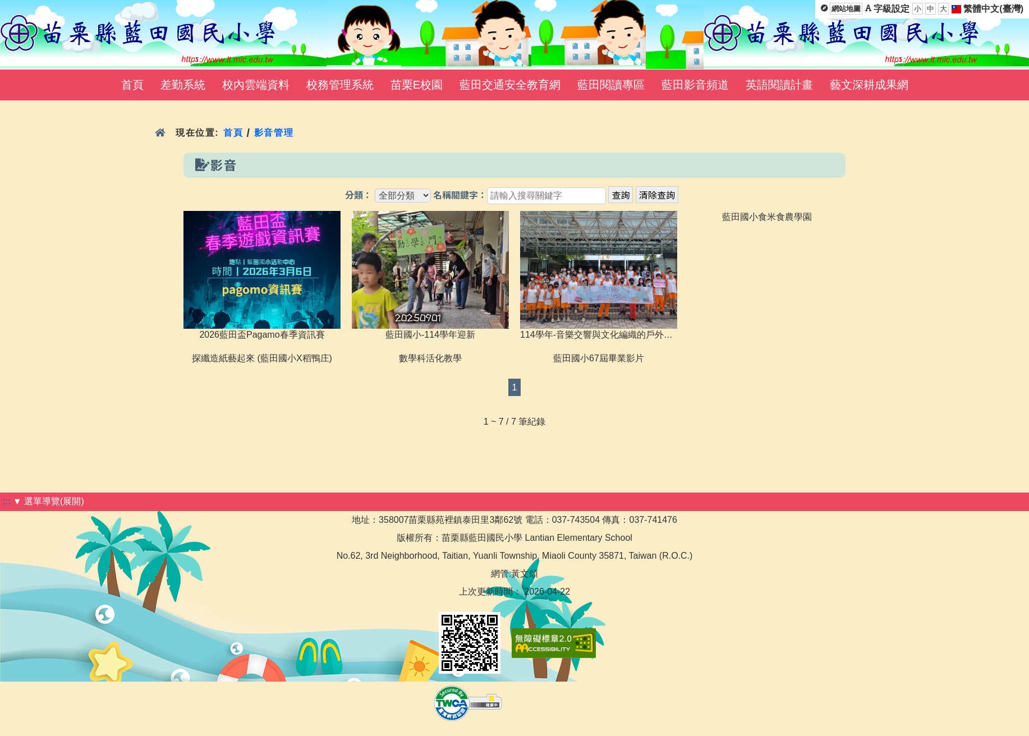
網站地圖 (846, 8)
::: (6, 501)
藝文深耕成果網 (869, 85)
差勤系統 (182, 85)
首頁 (132, 85)
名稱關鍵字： (460, 195)
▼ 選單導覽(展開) (48, 501)
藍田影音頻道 (695, 85)
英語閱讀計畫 (779, 85)
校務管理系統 (340, 85)
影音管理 (274, 132)
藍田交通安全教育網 (510, 85)
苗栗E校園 (417, 85)
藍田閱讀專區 (611, 85)
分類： (358, 195)
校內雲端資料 (256, 85)
